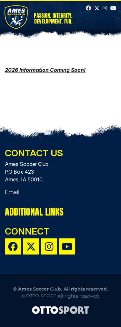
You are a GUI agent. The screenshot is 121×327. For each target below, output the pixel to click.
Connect (27, 231)
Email (12, 192)
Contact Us (34, 153)
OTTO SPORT (41, 296)
